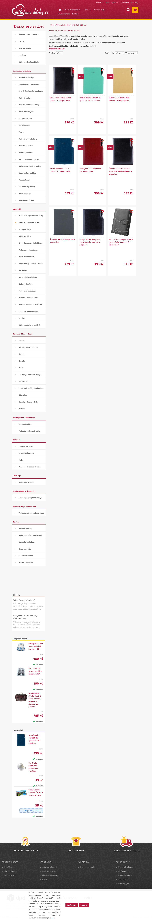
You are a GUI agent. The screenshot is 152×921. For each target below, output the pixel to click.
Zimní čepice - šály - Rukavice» (31, 388)
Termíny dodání (100, 9)
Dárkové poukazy (25, 528)
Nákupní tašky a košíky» (28, 34)
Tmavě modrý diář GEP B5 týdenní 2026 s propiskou (34, 739)
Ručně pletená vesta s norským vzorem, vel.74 (35, 671)
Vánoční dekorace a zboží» (29, 466)
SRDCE (21, 41)
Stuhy (21, 459)
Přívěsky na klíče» (26, 152)
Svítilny (22, 318)
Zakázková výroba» (26, 555)
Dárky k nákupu (25, 193)
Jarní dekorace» (25, 48)
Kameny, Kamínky (26, 446)
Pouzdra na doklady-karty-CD (30, 304)
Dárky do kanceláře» (27, 256)
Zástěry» (22, 55)
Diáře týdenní (81, 25)
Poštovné (87, 9)
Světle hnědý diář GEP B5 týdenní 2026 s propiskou (119, 99)
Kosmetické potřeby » (27, 186)
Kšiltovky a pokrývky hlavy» (30, 374)
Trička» (22, 340)
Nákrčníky (23, 395)
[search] (128, 10)
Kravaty (22, 360)
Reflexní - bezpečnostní (28, 297)
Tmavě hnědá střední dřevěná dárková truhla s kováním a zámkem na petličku (35, 700)
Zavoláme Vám (64, 13)
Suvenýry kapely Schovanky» (30, 497)
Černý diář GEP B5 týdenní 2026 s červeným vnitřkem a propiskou (120, 171)
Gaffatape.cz (123, 871)
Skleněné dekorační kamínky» (31, 91)
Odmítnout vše (71, 905)
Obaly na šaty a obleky (28, 173)
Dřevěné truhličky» (26, 77)
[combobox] (119, 52)
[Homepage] (59, 10)
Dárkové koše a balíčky (28, 138)
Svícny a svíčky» (25, 118)
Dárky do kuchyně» (26, 111)
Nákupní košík (9, 875)
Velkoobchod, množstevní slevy (31, 513)
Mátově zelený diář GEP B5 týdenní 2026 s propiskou (90, 99)
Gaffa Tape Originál (26, 482)
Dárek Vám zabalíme (73, 9)
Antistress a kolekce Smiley (30, 166)
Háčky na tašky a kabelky (29, 159)
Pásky (21, 367)
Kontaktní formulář (87, 867)
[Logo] (30, 10)
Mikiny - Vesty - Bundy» (28, 347)
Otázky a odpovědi (26, 562)
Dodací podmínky (49, 871)
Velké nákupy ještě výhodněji (24, 600)
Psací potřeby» (25, 229)
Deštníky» (23, 270)
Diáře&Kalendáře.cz (57, 48)
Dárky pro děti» (25, 236)
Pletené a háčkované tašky (29, 430)
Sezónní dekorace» (26, 453)
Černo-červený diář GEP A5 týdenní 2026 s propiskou (60, 99)
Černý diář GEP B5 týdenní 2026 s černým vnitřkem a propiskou (90, 242)
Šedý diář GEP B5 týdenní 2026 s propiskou (62, 240)
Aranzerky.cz (123, 879)
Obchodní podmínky (27, 542)
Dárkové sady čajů (26, 145)
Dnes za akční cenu (26, 200)
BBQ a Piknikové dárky (28, 277)
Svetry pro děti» (25, 424)
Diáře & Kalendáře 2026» (29, 222)
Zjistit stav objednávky (129, 2)
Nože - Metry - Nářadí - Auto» (31, 263)
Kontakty (75, 13)
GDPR (44, 879)
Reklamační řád (25, 548)
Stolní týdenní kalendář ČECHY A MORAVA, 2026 (36, 792)
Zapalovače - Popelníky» (28, 311)
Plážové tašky (24, 179)
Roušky (22, 408)
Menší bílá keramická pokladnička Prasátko (33, 767)
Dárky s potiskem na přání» (30, 325)
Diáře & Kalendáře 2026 (65, 25)
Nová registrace (112, 2)
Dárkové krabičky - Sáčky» (29, 104)
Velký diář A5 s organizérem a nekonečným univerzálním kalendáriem (121, 242)
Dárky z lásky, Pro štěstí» (29, 62)
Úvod (52, 25)
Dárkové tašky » (25, 97)
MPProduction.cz (125, 875)
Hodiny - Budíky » (26, 284)
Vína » (21, 132)
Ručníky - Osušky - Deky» (29, 401)
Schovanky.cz (123, 883)
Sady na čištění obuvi (27, 290)
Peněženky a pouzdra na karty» (31, 215)
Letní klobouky (25, 381)
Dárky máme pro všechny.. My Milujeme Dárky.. (25, 617)
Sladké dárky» (24, 125)
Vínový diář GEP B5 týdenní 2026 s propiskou (90, 170)
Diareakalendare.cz (125, 867)
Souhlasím (84, 905)
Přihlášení (100, 2)
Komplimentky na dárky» (29, 84)
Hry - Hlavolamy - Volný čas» (30, 243)
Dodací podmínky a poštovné (30, 535)
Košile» (22, 354)
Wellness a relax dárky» (28, 249)
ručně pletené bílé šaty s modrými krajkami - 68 (36, 646)
